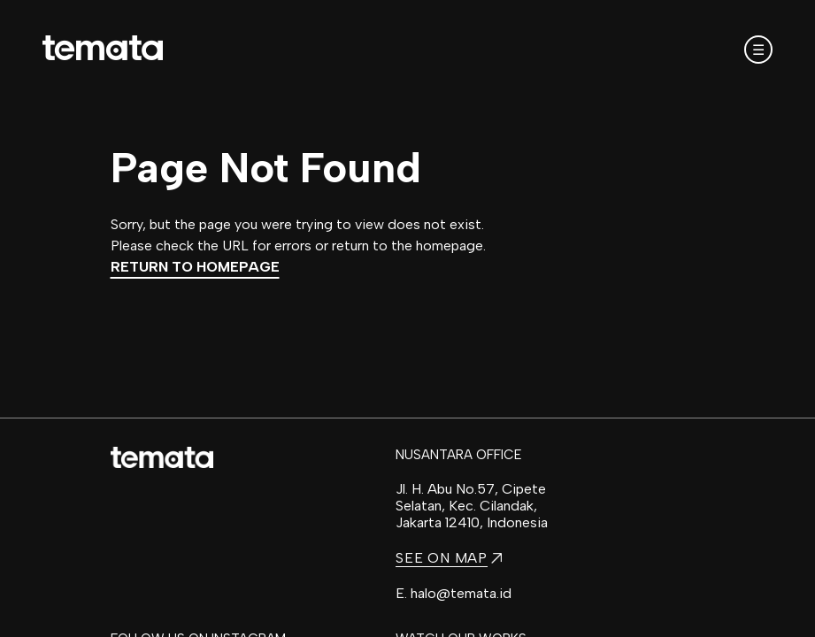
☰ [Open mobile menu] (758, 50)
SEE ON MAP (449, 557)
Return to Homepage (195, 266)
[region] (407, 318)
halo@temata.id (461, 593)
